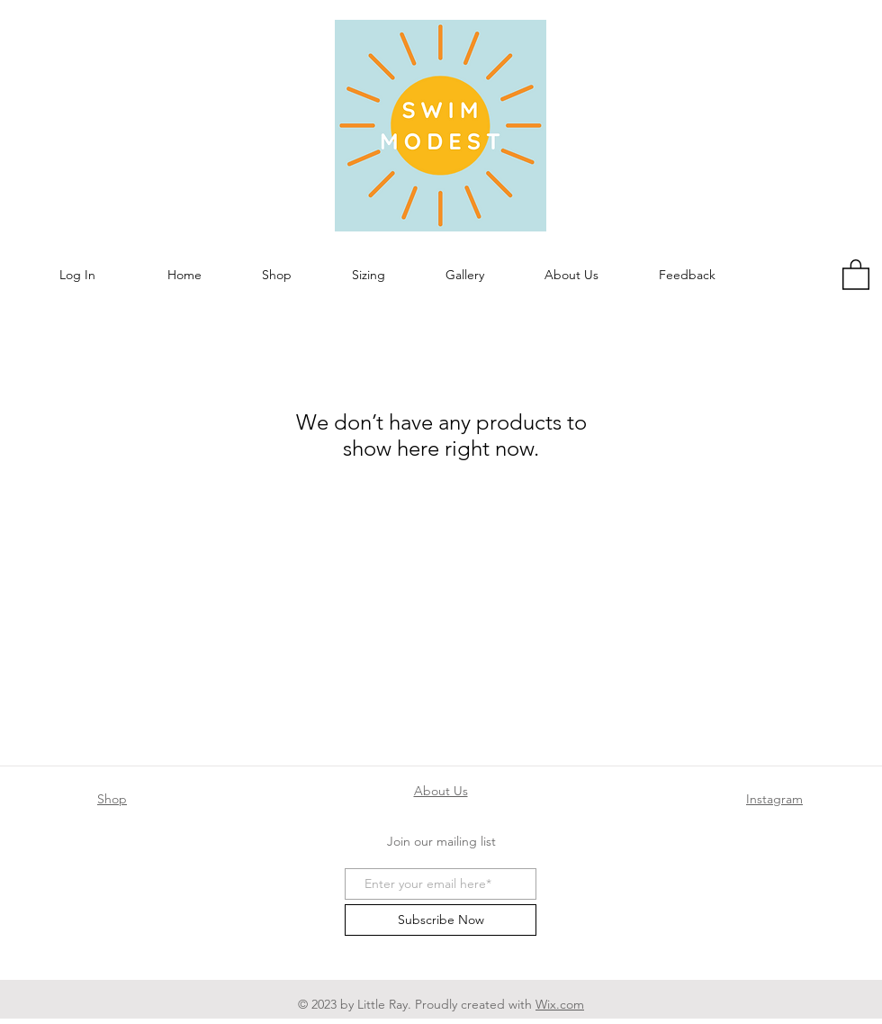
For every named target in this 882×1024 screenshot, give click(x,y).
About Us (441, 791)
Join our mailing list (441, 841)
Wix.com (560, 1004)
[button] (276, 275)
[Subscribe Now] (440, 920)
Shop (112, 799)
